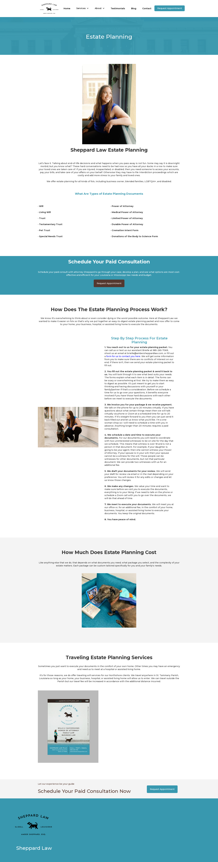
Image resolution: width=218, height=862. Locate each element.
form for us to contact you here (123, 356)
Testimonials (118, 8)
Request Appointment (169, 8)
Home (67, 8)
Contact (146, 8)
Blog (133, 8)
